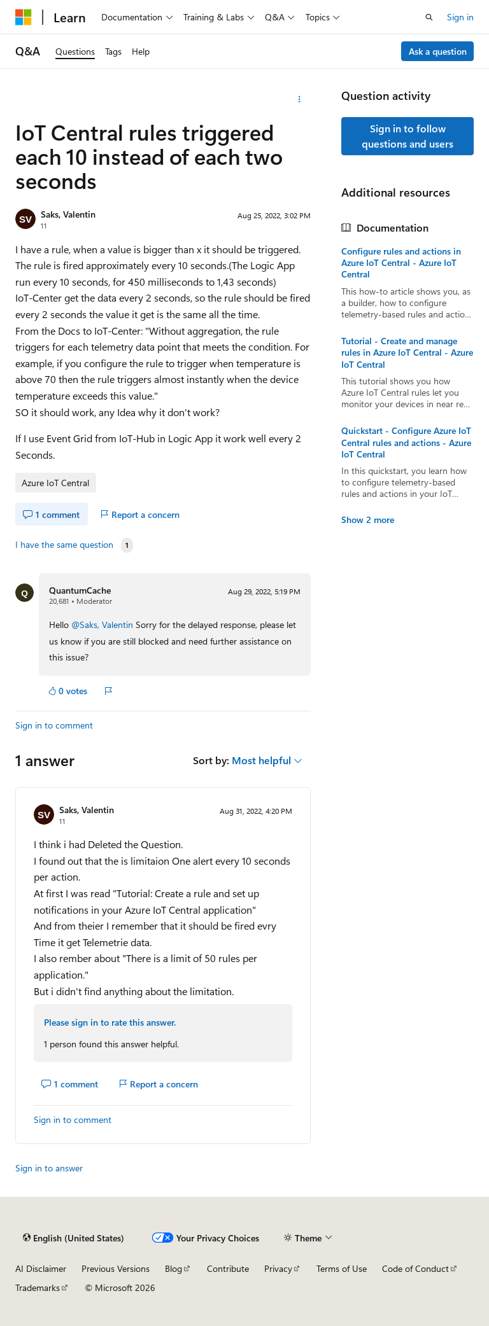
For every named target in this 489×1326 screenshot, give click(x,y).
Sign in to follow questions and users (407, 136)
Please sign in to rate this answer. (110, 1022)
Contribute (228, 1268)
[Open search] (429, 17)
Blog (173, 1268)
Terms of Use (341, 1268)
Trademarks (37, 1287)
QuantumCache (80, 590)
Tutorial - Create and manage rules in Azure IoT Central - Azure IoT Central (407, 352)
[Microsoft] (23, 17)
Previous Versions (116, 1268)
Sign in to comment (54, 725)
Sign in (460, 17)
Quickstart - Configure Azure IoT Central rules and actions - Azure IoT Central (406, 442)
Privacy (278, 1268)
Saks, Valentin (68, 214)
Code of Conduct (415, 1268)
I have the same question (64, 545)
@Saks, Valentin (103, 624)
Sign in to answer (49, 1168)
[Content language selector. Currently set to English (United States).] (73, 1238)
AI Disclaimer (40, 1268)
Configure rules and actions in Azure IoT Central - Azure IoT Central (401, 263)
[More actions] (299, 99)
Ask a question (438, 51)
